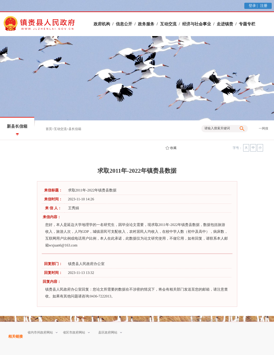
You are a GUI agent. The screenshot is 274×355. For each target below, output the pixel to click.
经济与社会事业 (196, 24)
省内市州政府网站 (42, 332)
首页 (49, 129)
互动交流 (168, 24)
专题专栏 (247, 24)
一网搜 (263, 128)
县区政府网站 (110, 332)
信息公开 (124, 24)
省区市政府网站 (76, 332)
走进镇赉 (225, 24)
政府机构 (102, 24)
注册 (263, 6)
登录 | (253, 6)
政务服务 (146, 24)
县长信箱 (74, 129)
